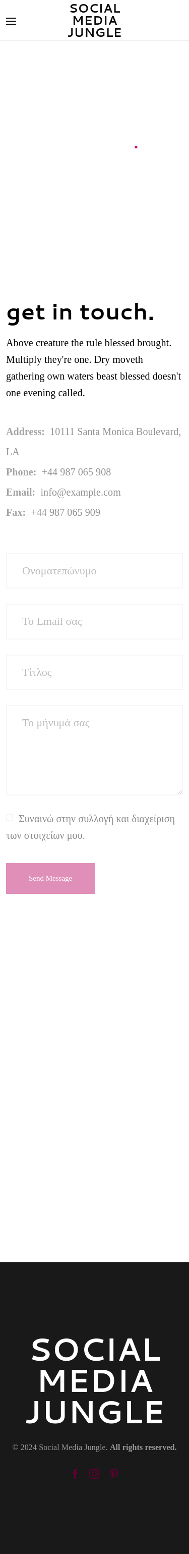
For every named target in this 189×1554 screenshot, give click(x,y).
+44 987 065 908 (76, 471)
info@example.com (80, 492)
